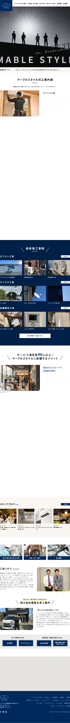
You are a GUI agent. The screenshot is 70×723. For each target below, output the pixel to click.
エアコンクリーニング (49, 703)
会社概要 (65, 3)
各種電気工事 (67, 703)
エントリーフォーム (66, 700)
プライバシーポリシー (46, 700)
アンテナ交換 (3, 303)
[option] (43, 70)
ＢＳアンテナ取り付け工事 (30, 303)
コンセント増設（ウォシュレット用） (56, 329)
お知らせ (53, 706)
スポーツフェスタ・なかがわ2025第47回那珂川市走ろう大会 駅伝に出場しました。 (41, 69)
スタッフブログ (60, 706)
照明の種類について (57, 527)
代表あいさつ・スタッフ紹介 (33, 700)
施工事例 (35, 3)
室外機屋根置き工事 (28, 277)
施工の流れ (42, 3)
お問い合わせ (56, 700)
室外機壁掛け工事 (52, 277)
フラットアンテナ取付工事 (54, 303)
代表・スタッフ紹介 (51, 3)
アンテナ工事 (59, 703)
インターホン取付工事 (29, 329)
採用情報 (59, 3)
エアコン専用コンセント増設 (6, 329)
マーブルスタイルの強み (20, 3)
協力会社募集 (54, 697)
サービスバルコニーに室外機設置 (7, 277)
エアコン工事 (39, 703)
